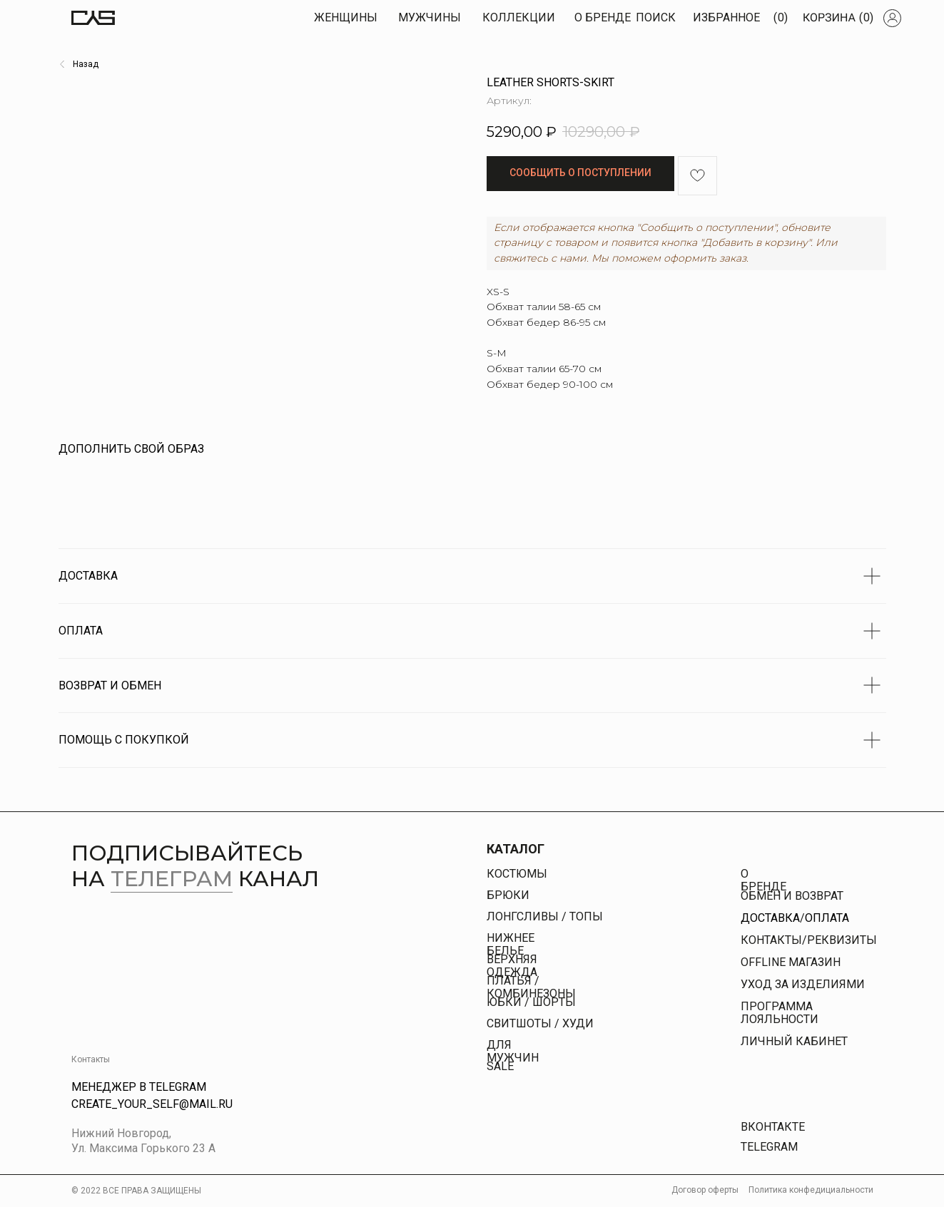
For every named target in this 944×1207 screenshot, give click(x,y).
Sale (500, 1066)
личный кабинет (794, 1041)
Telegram (769, 1147)
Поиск (656, 17)
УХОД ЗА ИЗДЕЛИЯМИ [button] (803, 984)
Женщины (345, 17)
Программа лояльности (779, 1013)
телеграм (172, 879)
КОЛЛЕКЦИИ (518, 17)
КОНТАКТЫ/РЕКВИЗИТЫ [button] (809, 940)
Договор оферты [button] (705, 1190)
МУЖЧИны (429, 17)
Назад (85, 64)
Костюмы (517, 873)
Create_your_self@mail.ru (152, 1104)
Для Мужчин (513, 1051)
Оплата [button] (827, 918)
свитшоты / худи (540, 1023)
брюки (508, 895)
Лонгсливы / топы (545, 916)
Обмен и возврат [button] (792, 896)
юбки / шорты (531, 1002)
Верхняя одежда (512, 965)
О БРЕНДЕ (602, 17)
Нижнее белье (510, 944)
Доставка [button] (770, 918)
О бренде (763, 880)
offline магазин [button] (791, 962)
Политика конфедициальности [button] (810, 1190)
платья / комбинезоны (531, 987)
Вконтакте (773, 1127)
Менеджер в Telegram (138, 1087)
